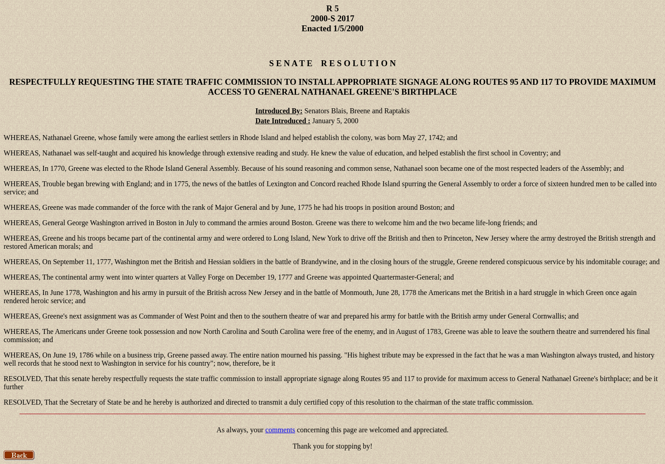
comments (280, 430)
